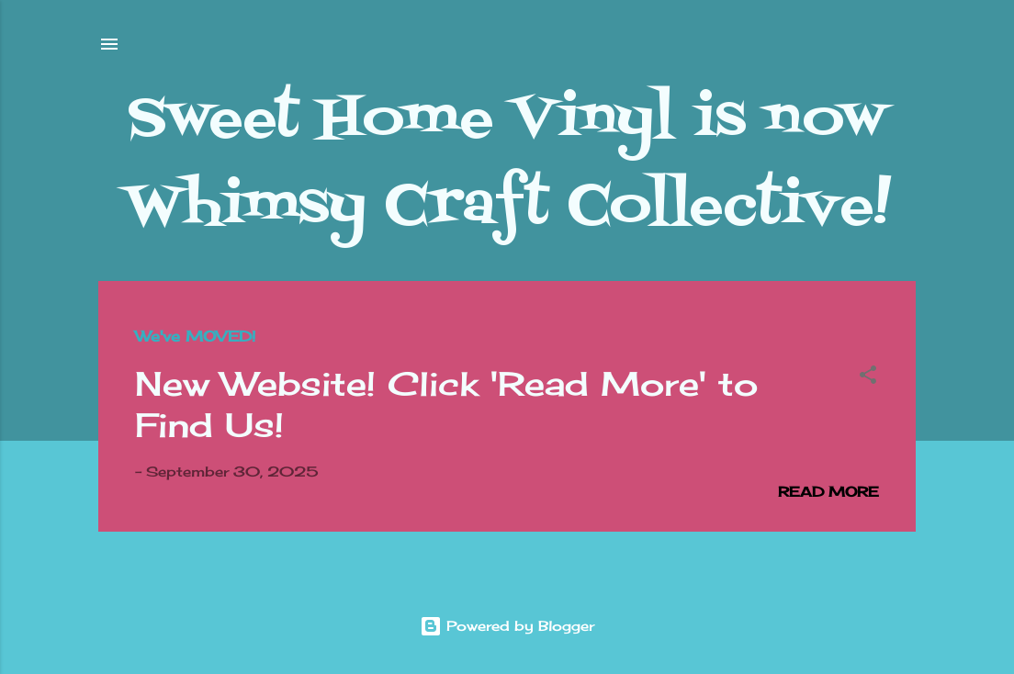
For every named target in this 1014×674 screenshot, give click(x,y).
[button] (868, 378)
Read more (828, 491)
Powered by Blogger (507, 626)
